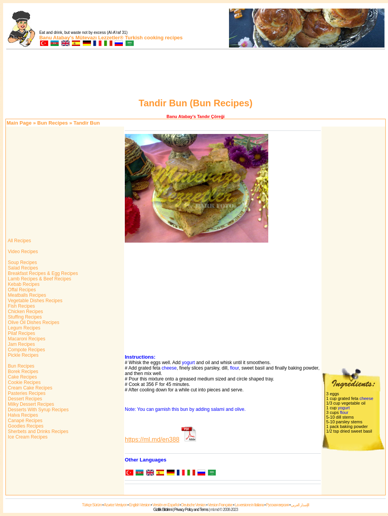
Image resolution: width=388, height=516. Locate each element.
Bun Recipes (52, 123)
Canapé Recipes (24, 420)
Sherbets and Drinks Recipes (37, 431)
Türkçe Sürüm (92, 505)
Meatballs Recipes (26, 295)
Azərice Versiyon (115, 505)
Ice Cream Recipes (27, 437)
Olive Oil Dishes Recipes (33, 322)
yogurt (188, 362)
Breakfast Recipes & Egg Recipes (42, 273)
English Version (139, 505)
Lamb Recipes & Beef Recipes (39, 279)
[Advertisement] (195, 74)
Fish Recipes (21, 306)
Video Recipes (22, 251)
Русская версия (277, 505)
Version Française (220, 505)
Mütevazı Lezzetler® (99, 38)
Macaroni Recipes (26, 339)
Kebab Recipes (23, 284)
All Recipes (19, 240)
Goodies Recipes (25, 426)
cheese (169, 368)
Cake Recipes (22, 377)
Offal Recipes (21, 289)
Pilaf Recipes (21, 333)
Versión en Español (165, 505)
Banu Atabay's (56, 38)
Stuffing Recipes (24, 317)
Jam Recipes (21, 344)
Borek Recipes (22, 371)
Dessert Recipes (24, 399)
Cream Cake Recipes (29, 388)
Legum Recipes (23, 328)
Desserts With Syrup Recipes (37, 409)
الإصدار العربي (300, 505)
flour (234, 368)
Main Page (19, 123)
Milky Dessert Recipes (30, 404)
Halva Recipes (22, 415)
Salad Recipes (22, 268)
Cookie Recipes (23, 382)
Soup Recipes (22, 262)
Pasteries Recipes (26, 393)
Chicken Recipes (25, 311)
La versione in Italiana (249, 505)
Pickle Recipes (22, 355)
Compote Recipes (26, 349)
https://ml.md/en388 (152, 439)
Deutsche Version (193, 505)
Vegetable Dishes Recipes (34, 300)
